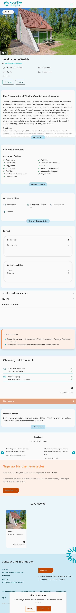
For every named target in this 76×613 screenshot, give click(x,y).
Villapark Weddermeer (13, 63)
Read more (37, 137)
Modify (30, 609)
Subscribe (9, 490)
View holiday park (38, 184)
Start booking (8, 401)
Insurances (6, 576)
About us (5, 579)
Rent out (43, 570)
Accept (41, 609)
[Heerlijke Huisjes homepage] (13, 4)
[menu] (71, 4)
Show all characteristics (38, 221)
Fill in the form (38, 427)
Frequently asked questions (12, 572)
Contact (5, 569)
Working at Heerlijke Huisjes (12, 582)
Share (8, 82)
